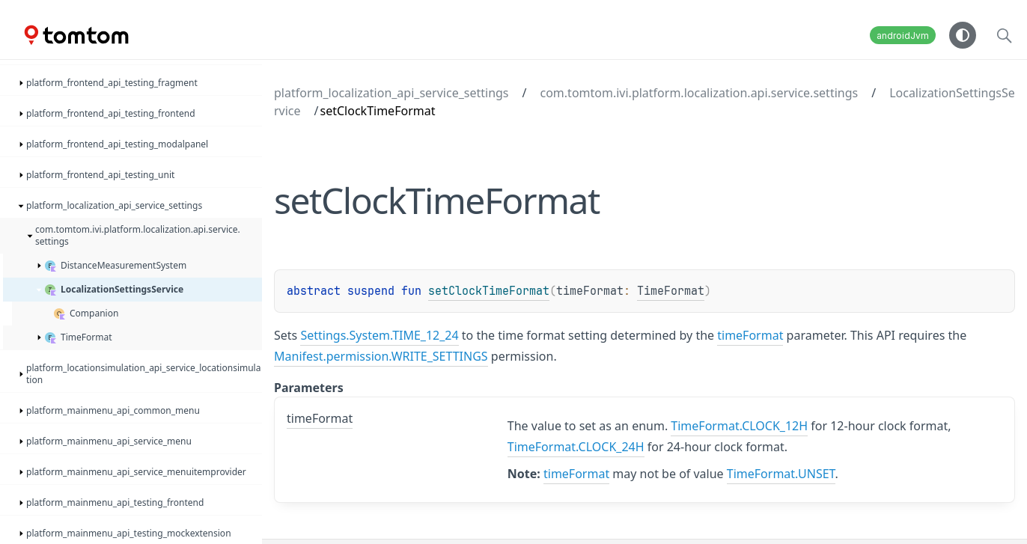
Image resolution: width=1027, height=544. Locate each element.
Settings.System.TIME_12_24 (379, 335)
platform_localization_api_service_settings (391, 93)
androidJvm (903, 35)
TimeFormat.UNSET (781, 473)
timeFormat (750, 335)
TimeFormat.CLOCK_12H (739, 426)
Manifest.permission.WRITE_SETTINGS (381, 356)
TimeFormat (670, 291)
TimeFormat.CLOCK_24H (576, 446)
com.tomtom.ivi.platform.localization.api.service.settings (699, 93)
